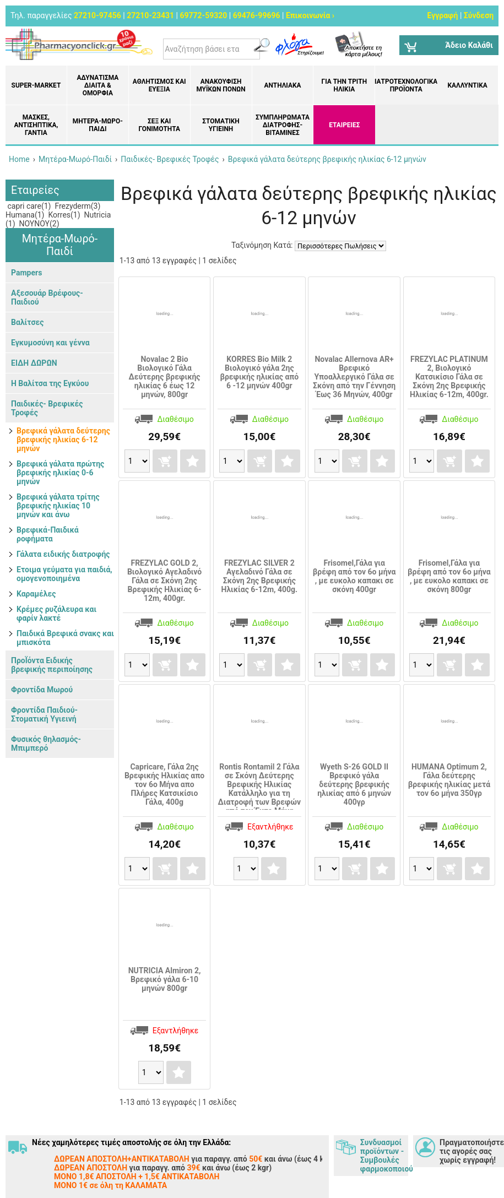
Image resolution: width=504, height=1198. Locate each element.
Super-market (36, 85)
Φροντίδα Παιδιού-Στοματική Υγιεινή (44, 714)
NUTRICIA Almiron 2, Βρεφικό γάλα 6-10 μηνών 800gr (164, 979)
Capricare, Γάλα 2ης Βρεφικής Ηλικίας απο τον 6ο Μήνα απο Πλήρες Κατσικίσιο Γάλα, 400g (164, 784)
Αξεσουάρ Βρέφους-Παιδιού (47, 297)
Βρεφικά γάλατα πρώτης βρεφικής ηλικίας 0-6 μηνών (60, 472)
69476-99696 (256, 15)
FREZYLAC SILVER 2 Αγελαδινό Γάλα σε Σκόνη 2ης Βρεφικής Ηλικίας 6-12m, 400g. (259, 576)
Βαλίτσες (27, 322)
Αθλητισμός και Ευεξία (159, 85)
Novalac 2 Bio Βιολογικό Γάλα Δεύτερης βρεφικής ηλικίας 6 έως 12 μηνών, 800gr (164, 377)
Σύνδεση (479, 15)
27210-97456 (97, 15)
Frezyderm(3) (76, 206)
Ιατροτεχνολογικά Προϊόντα (406, 85)
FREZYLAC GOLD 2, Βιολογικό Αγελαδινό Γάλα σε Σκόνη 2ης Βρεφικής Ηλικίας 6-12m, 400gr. (164, 581)
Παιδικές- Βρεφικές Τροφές (47, 408)
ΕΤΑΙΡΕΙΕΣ (344, 125)
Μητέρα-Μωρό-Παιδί (98, 125)
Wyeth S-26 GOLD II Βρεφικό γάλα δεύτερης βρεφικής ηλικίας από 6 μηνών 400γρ (354, 784)
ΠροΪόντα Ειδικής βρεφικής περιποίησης (52, 665)
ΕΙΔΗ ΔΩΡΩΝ (34, 363)
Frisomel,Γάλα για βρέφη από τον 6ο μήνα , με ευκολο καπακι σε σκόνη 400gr (354, 576)
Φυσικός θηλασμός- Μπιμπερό (46, 743)
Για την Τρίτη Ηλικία (344, 85)
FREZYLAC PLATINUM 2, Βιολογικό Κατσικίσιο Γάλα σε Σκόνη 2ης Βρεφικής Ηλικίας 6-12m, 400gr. (449, 377)
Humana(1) (25, 214)
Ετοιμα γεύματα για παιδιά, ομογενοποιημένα (64, 574)
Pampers (26, 272)
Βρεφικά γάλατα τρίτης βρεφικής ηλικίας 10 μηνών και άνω (58, 505)
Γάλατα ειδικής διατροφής (63, 554)
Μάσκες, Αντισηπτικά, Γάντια (36, 125)
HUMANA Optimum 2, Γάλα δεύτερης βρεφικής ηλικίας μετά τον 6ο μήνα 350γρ (449, 780)
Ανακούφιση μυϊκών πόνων (220, 85)
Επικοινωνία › (310, 15)
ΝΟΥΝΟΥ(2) (38, 223)
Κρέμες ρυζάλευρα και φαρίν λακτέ (56, 613)
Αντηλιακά (282, 85)
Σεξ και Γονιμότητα (159, 125)
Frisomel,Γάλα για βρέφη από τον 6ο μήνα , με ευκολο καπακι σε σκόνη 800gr (449, 576)
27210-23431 (150, 15)
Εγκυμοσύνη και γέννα (50, 342)
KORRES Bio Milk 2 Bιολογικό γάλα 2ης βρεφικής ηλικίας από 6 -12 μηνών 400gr (259, 372)
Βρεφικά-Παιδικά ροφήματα (48, 534)
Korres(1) (63, 214)
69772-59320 (203, 15)
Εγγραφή (442, 15)
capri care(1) (28, 206)
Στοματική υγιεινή (220, 125)
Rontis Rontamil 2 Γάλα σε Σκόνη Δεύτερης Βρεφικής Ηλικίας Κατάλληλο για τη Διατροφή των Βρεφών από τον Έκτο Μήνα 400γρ (259, 793)
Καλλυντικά (467, 85)
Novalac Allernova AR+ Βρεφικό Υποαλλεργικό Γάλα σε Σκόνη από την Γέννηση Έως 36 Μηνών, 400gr (354, 377)
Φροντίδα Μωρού (42, 689)
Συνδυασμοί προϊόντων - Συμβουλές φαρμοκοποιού (384, 1155)
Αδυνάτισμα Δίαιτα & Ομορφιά (97, 85)
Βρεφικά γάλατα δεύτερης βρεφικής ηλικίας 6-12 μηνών (63, 439)
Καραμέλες (36, 593)
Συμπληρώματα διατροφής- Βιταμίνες (283, 125)
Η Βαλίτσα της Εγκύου (50, 383)
